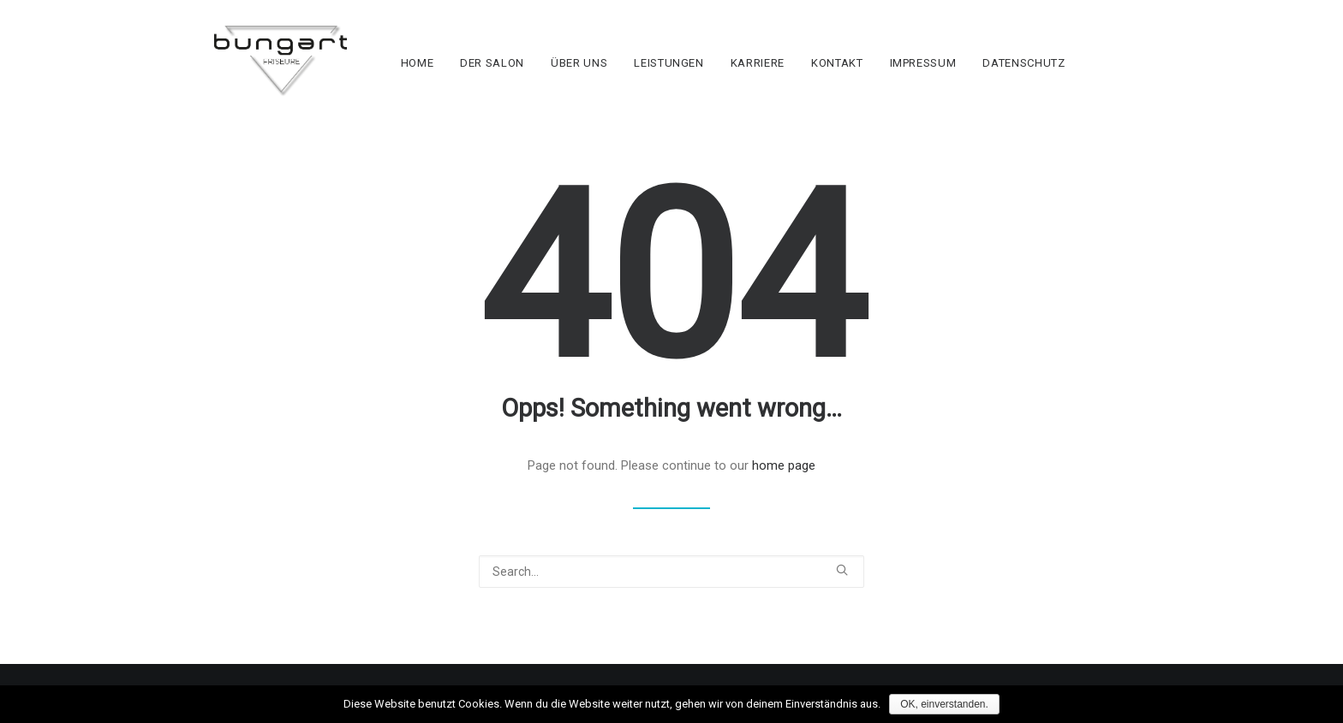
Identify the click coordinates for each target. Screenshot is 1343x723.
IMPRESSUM (948, 77)
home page (783, 480)
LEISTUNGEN (695, 77)
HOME (442, 77)
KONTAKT (862, 77)
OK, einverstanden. (944, 704)
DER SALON (518, 77)
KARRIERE (782, 77)
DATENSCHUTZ (1049, 77)
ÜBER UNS (604, 77)
